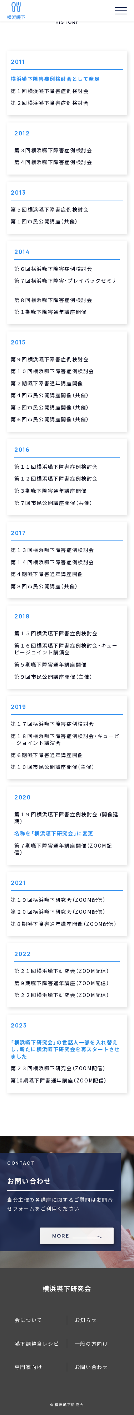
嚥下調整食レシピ (37, 1343)
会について (29, 1319)
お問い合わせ (91, 1366)
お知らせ (86, 1319)
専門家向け (29, 1366)
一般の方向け (91, 1343)
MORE (60, 1235)
